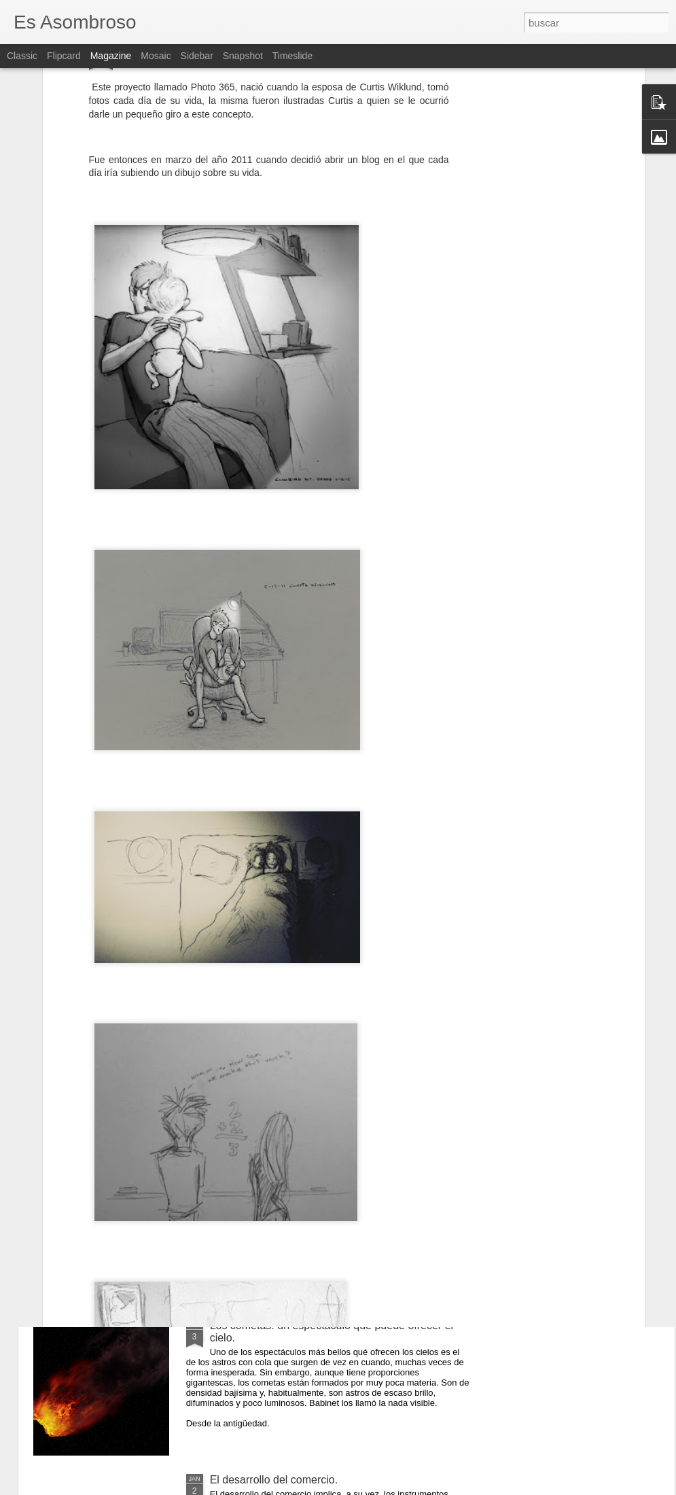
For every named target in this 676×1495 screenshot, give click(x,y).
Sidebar (197, 55)
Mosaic (156, 55)
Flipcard (64, 55)
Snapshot (243, 55)
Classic (22, 55)
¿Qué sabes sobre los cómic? (282, 1171)
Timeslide (292, 55)
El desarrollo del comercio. (274, 1479)
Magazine (111, 55)
